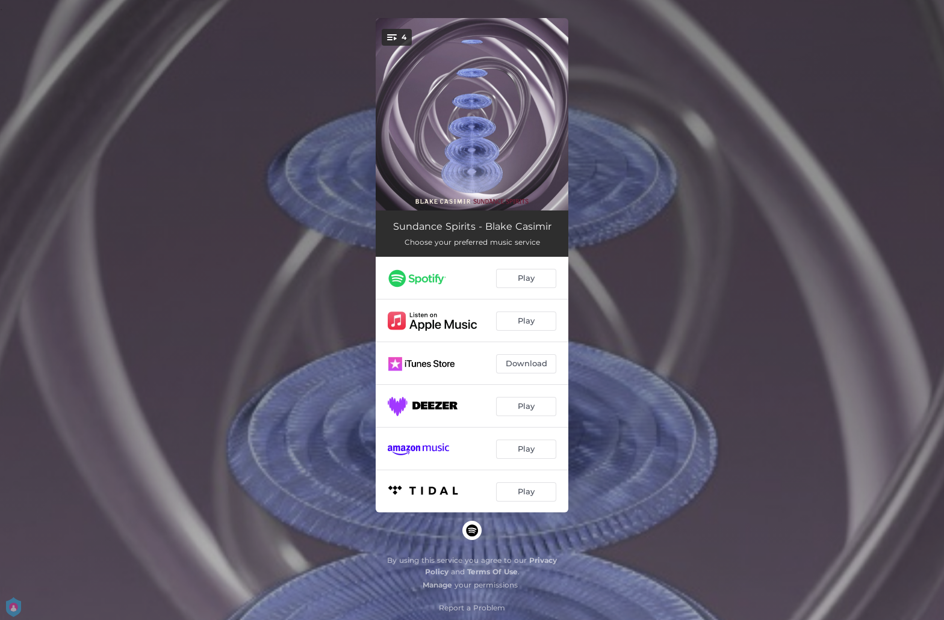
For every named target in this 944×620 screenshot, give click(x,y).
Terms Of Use (492, 571)
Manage (437, 584)
